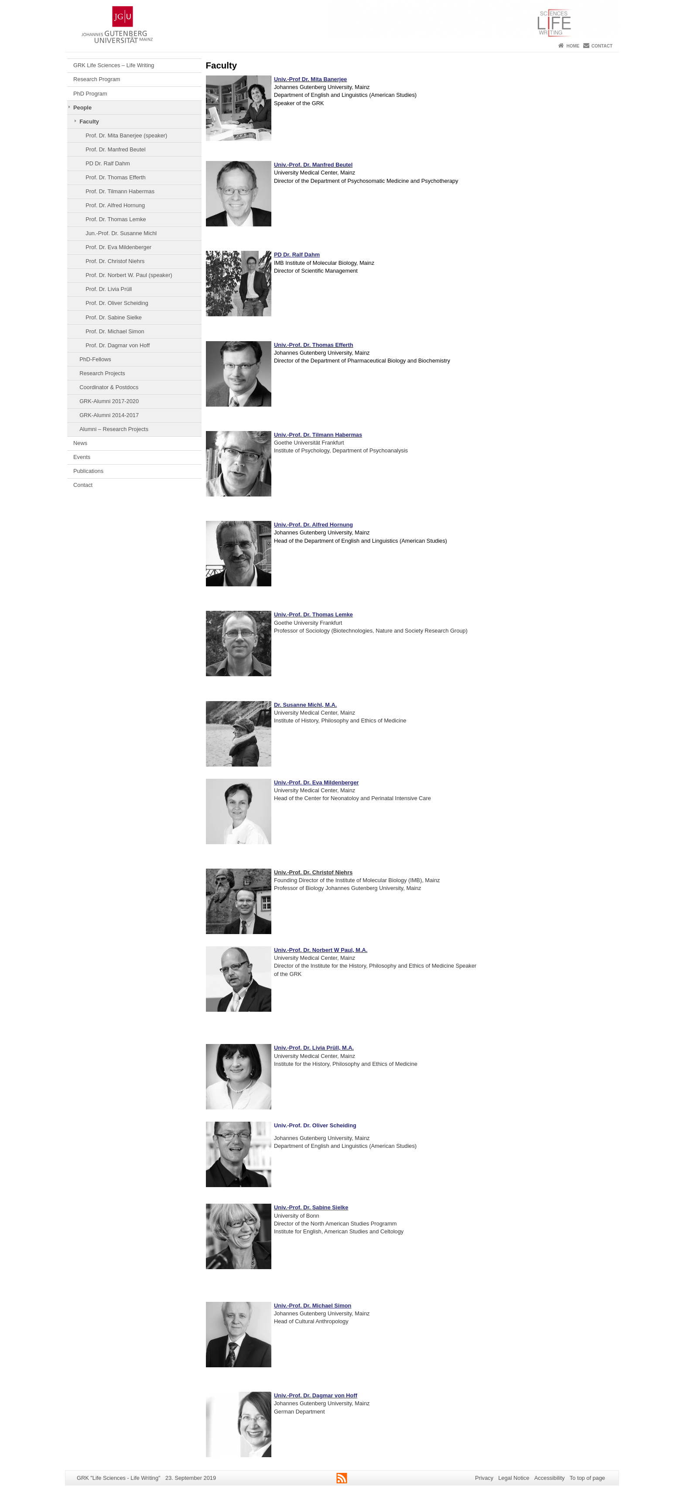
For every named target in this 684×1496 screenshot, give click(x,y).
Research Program (96, 79)
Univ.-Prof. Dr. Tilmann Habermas (318, 434)
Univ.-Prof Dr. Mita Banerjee (310, 79)
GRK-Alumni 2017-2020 (109, 401)
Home (572, 46)
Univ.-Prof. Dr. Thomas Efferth (313, 345)
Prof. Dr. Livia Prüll (109, 289)
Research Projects (102, 373)
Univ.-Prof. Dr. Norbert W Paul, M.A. (320, 950)
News (80, 443)
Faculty (89, 121)
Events (81, 457)
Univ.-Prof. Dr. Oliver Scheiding (315, 1125)
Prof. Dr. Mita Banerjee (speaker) (126, 135)
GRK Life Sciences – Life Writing (113, 65)
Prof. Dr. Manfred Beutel (115, 149)
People (82, 107)
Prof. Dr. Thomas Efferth (116, 177)
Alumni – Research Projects (113, 429)
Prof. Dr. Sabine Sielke (114, 317)
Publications (88, 471)
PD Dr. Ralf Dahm (108, 163)
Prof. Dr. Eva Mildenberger (118, 247)
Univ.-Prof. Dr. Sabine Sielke (311, 1207)
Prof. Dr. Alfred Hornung (115, 205)
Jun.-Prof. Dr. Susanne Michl (121, 233)
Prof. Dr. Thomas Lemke (116, 219)
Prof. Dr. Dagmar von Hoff (118, 345)
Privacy (484, 1478)
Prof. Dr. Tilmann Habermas (120, 191)
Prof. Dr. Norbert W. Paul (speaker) (129, 275)
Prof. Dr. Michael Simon (115, 331)
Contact (602, 46)
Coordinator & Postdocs (108, 387)
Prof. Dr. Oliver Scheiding (117, 303)
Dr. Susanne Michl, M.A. (305, 705)
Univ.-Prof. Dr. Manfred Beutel (313, 164)
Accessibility (549, 1478)
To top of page (587, 1478)
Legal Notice (513, 1478)
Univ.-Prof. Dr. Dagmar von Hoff (315, 1395)
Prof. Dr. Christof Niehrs (115, 261)
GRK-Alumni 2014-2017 (109, 415)
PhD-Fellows (95, 359)
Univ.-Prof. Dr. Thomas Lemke (313, 614)
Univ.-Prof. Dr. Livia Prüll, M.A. (314, 1047)
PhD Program (90, 93)
